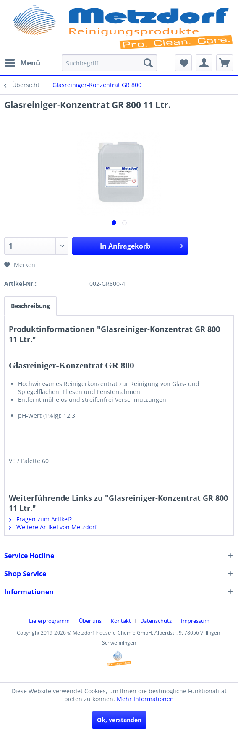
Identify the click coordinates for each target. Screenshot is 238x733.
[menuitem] (22, 62)
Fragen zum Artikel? (40, 519)
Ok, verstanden (119, 720)
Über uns (90, 620)
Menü (22, 61)
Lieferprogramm (49, 620)
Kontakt (121, 620)
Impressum (195, 620)
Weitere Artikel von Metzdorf (53, 527)
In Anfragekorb (141, 245)
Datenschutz (156, 620)
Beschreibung (30, 306)
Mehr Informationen (145, 699)
